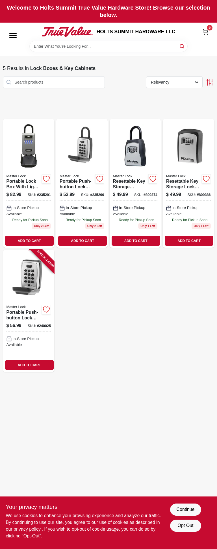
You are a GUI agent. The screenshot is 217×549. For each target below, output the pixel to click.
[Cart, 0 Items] (206, 32)
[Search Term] (108, 46)
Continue (185, 509)
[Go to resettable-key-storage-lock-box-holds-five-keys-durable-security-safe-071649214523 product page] (188, 183)
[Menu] (13, 35)
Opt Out (185, 525)
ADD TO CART (29, 241)
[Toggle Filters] (210, 82)
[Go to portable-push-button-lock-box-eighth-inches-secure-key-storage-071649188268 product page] (82, 183)
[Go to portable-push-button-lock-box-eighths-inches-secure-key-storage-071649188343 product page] (29, 311)
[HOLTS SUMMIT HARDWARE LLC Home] (67, 32)
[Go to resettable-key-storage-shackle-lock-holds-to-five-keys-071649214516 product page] (135, 183)
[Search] (182, 46)
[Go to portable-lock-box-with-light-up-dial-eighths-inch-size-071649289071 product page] (29, 183)
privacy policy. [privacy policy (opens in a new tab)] (28, 529)
